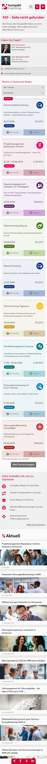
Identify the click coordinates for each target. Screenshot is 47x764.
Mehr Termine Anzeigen (23, 464)
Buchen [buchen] (34, 132)
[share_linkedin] (33, 761)
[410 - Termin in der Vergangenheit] (37, 6)
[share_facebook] (20, 761)
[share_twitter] (27, 761)
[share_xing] (14, 761)
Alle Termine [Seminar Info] (13, 132)
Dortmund (9, 126)
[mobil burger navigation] (31, 6)
